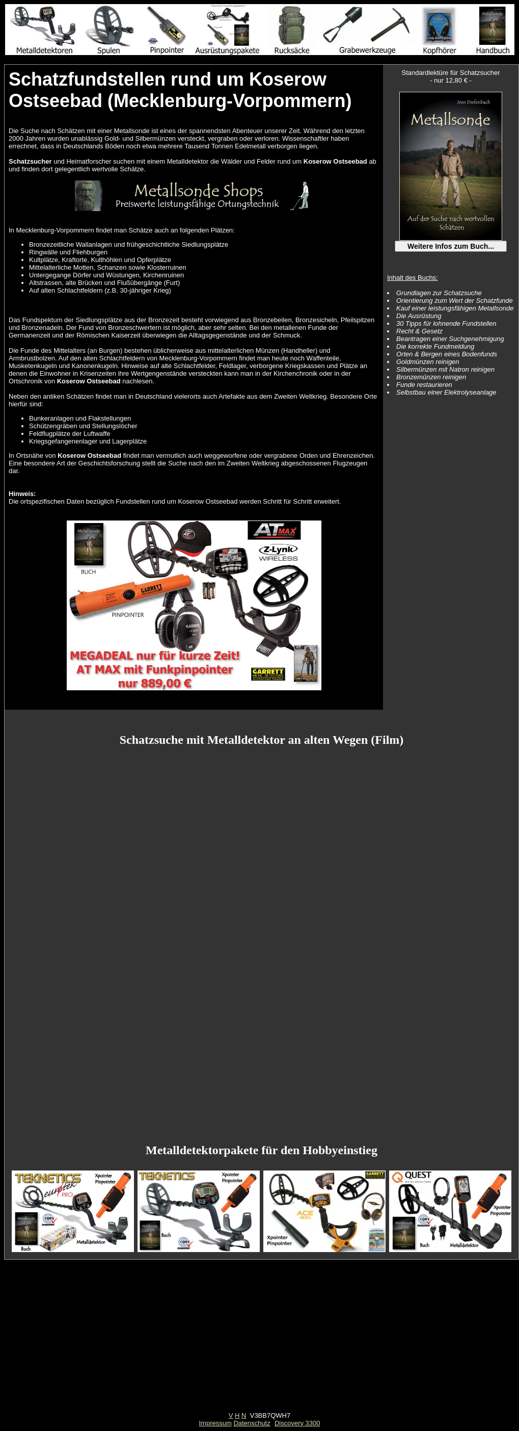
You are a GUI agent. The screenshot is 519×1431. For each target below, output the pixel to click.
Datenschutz (251, 1423)
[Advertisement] (259, 1340)
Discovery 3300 (297, 1423)
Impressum (215, 1423)
